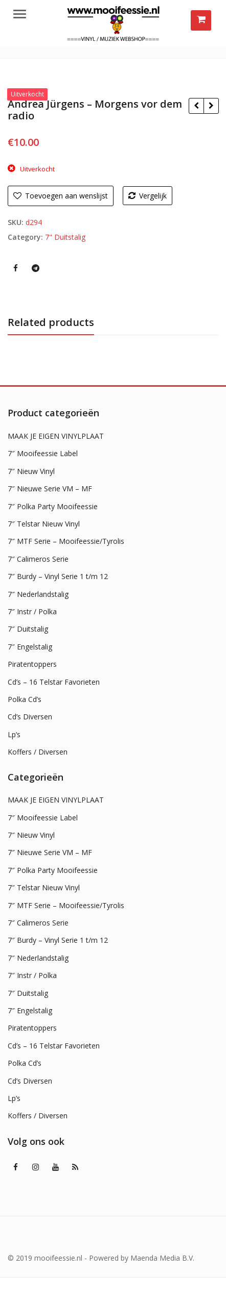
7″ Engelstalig (30, 647)
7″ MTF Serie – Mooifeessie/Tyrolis (66, 541)
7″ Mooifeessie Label (43, 453)
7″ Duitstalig (28, 629)
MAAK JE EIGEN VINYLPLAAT (56, 436)
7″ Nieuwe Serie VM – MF (50, 488)
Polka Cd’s (24, 699)
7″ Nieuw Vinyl (31, 471)
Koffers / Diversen (37, 752)
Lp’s (14, 734)
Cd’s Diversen (30, 716)
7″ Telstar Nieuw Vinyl (44, 524)
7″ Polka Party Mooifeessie (53, 506)
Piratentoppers (32, 664)
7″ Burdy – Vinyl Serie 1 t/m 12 (58, 576)
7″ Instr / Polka (32, 611)
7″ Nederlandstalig (38, 594)
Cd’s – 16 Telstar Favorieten (54, 682)
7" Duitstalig (65, 237)
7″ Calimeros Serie (38, 559)
